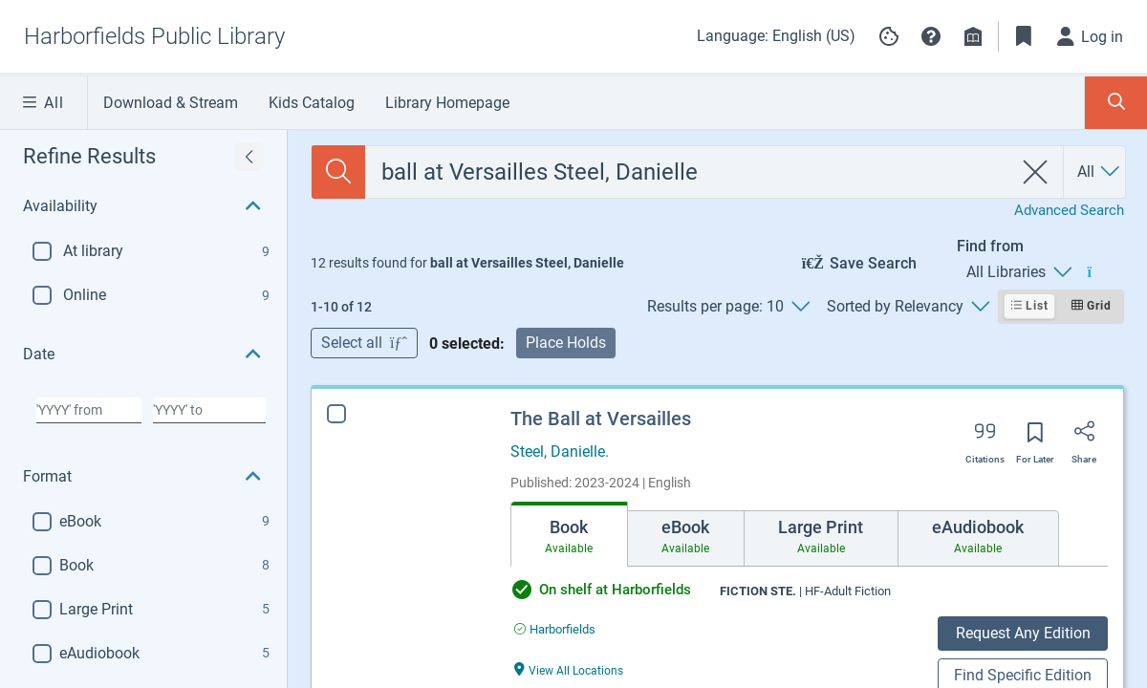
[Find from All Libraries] (1018, 272)
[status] (467, 262)
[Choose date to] (209, 410)
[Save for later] (1035, 438)
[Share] (1084, 437)
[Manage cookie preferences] (889, 36)
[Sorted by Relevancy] (907, 307)
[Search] (338, 172)
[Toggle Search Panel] (1116, 102)
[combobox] (688, 172)
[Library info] (973, 36)
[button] (931, 36)
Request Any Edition (1023, 633)
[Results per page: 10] (728, 307)
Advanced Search (1069, 210)
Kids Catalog (312, 103)
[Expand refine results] (249, 156)
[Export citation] (985, 437)
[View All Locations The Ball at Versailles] (568, 669)
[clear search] (1035, 172)
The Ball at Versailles (600, 418)
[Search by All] (1099, 172)
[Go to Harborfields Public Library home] (154, 36)
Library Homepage (447, 103)
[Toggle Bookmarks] (1023, 36)
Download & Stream (170, 103)
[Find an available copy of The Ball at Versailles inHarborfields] (554, 629)
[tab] (569, 534)
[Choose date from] (88, 410)
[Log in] (1091, 36)
